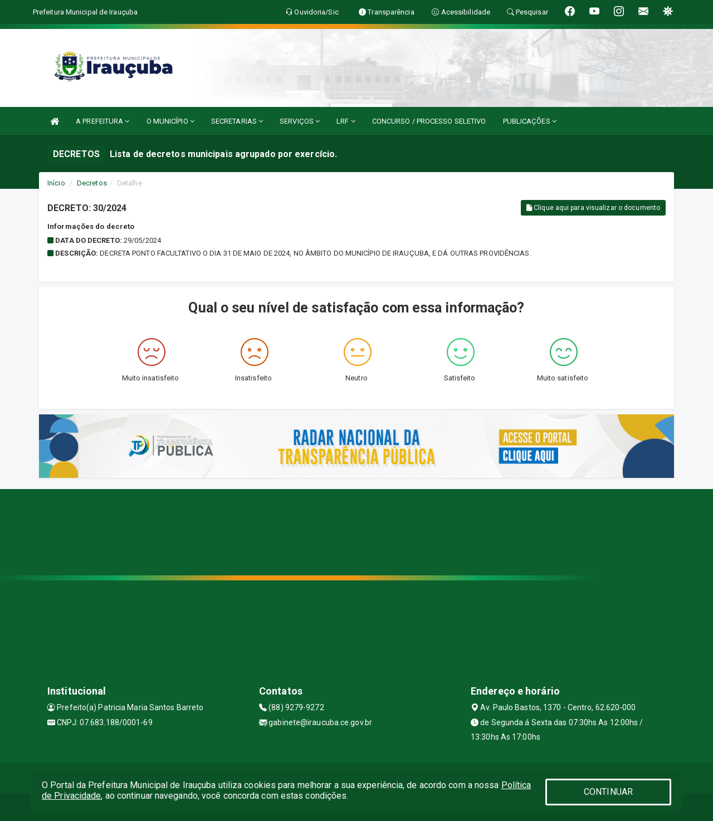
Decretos (92, 183)
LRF (345, 121)
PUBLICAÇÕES (529, 121)
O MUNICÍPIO (170, 121)
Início (56, 183)
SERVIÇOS (300, 121)
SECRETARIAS (237, 121)
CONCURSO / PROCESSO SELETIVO (429, 121)
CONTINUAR (608, 791)
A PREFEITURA (102, 121)
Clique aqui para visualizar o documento (593, 208)
